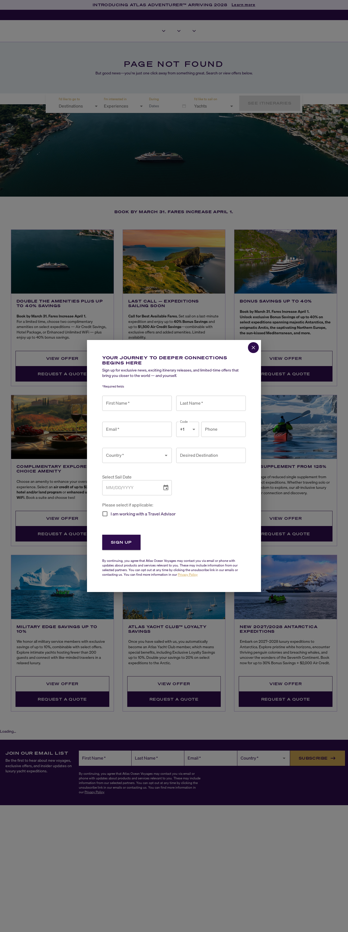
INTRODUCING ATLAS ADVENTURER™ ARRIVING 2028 (160, 4)
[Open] (96, 106)
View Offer (62, 358)
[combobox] (75, 106)
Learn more (243, 5)
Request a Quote (62, 373)
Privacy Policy (94, 792)
